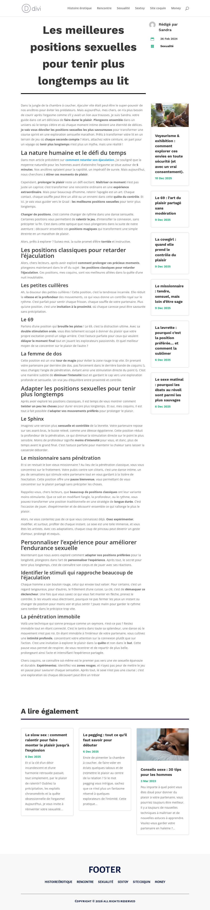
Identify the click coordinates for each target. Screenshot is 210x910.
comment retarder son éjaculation (89, 160)
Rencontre (104, 8)
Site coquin (158, 8)
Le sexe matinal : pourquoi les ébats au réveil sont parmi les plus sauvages (169, 389)
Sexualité (123, 8)
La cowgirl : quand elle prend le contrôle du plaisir (165, 249)
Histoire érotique (79, 8)
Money (176, 8)
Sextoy (140, 8)
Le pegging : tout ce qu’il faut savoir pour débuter (105, 740)
